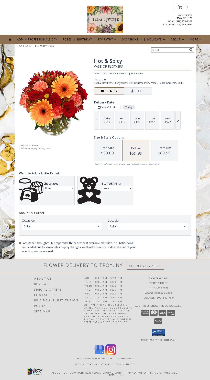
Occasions (132, 39)
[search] (191, 50)
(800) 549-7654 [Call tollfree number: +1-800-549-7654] (183, 24)
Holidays (156, 39)
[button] (183, 7)
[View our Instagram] (110, 354)
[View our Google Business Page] (99, 354)
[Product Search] (169, 50)
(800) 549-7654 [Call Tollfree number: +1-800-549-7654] (165, 297)
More (196, 39)
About (178, 39)
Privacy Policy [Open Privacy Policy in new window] (136, 372)
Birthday (84, 39)
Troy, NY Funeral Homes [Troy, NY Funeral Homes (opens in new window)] (91, 358)
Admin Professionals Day (37, 39)
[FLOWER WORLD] (105, 19)
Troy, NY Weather (86, 364)
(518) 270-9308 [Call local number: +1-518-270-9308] (183, 21)
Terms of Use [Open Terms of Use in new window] (115, 374)
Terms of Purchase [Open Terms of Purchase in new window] (163, 372)
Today (128, 107)
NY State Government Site (118, 364)
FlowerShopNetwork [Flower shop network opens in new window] (107, 372)
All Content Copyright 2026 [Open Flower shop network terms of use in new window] (72, 372)
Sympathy (107, 39)
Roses (67, 39)
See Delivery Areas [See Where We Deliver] (145, 266)
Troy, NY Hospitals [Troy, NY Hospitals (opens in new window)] (122, 358)
